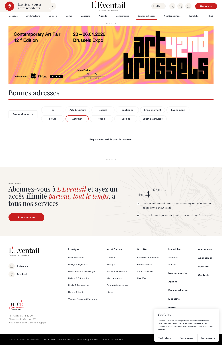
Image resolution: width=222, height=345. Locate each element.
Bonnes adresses (146, 16)
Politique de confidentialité (57, 340)
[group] (172, 6)
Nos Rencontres (172, 16)
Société (53, 16)
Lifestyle (13, 16)
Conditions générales (87, 340)
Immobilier (194, 16)
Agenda (103, 16)
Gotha (69, 16)
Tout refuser (165, 338)
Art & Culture (33, 16)
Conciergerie (122, 16)
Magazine (85, 16)
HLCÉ (210, 16)
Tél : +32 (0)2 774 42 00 (20, 316)
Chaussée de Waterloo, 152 (22, 319)
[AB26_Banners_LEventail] (110, 55)
